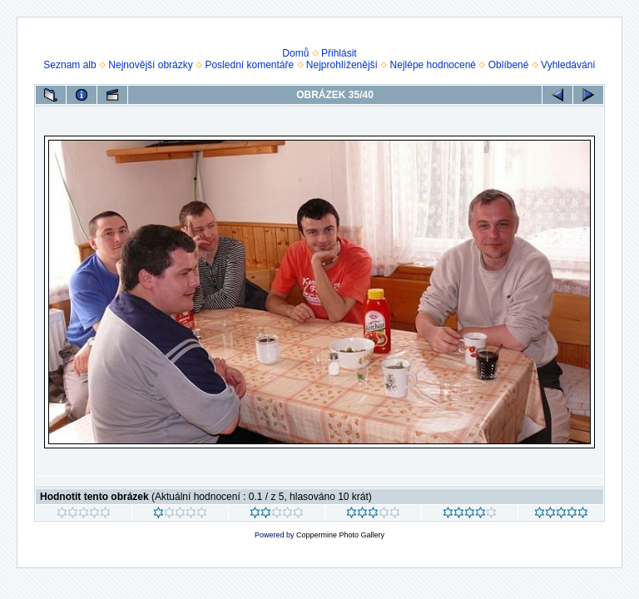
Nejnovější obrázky (150, 65)
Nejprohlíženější (342, 65)
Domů (295, 53)
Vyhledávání (568, 65)
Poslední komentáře (249, 65)
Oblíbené (508, 65)
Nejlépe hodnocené (433, 65)
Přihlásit (339, 53)
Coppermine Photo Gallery (340, 535)
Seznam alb (69, 65)
